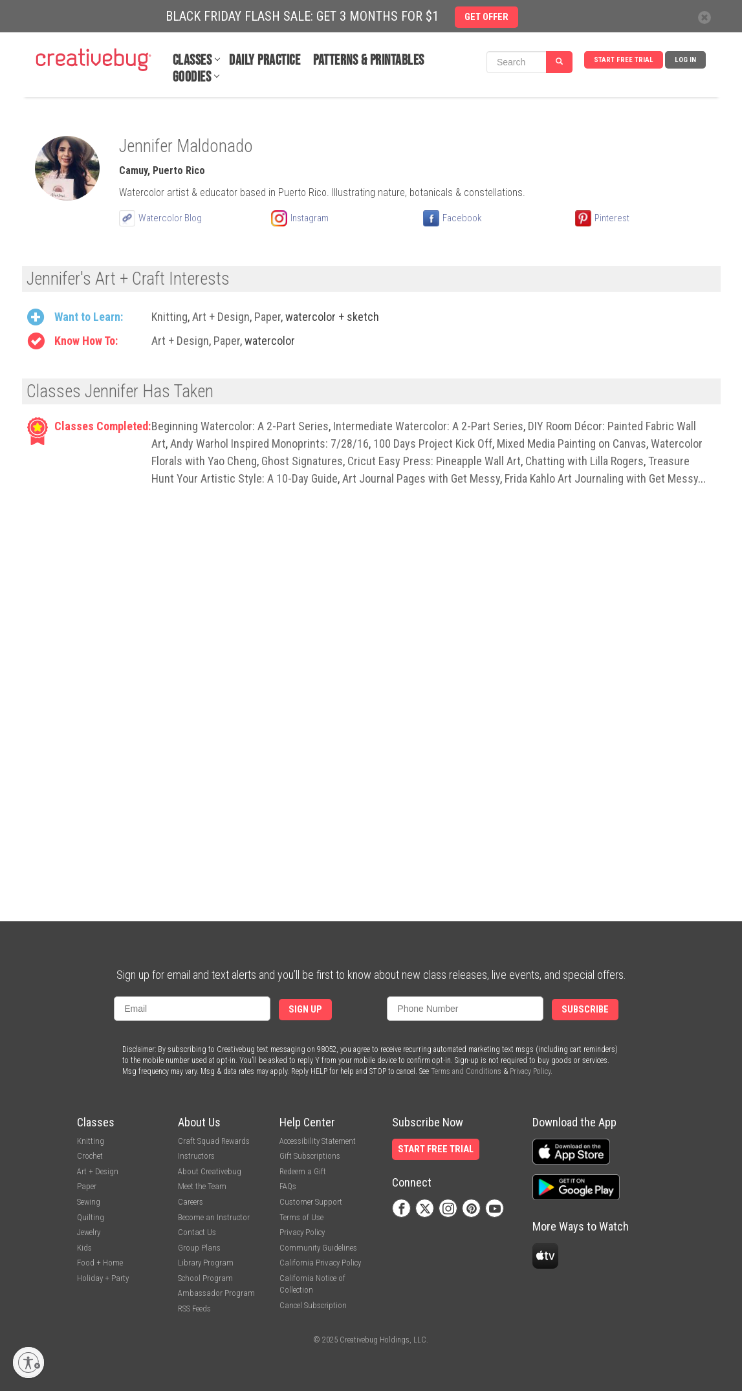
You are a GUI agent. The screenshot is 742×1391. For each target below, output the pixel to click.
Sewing (88, 1202)
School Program (205, 1278)
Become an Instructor (214, 1217)
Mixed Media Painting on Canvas (571, 443)
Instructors (196, 1156)
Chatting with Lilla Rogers (584, 461)
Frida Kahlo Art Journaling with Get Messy (601, 478)
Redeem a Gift (302, 1171)
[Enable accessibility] (28, 1362)
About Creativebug (209, 1171)
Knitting (169, 316)
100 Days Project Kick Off (432, 443)
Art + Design (221, 316)
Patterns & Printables (368, 60)
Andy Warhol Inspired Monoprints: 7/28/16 (269, 443)
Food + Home (100, 1262)
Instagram (309, 218)
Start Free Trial (623, 60)
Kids (84, 1248)
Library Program (206, 1262)
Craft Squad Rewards (214, 1141)
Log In (685, 60)
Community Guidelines (318, 1248)
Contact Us (197, 1232)
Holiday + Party (103, 1278)
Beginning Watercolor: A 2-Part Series (240, 426)
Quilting (90, 1217)
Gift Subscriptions (309, 1156)
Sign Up (305, 1009)
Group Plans (199, 1248)
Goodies (192, 77)
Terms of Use (301, 1217)
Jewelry (88, 1232)
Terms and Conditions (466, 1071)
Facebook (462, 218)
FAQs (287, 1186)
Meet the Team (202, 1186)
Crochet (90, 1156)
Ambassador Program (216, 1293)
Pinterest (612, 218)
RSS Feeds (194, 1308)
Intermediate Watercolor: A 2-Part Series (428, 426)
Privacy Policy (530, 1071)
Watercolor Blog (170, 218)
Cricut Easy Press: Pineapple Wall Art (434, 461)
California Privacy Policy (320, 1262)
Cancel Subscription (313, 1305)
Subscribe (585, 1009)
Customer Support (310, 1202)
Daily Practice (264, 60)
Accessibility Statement (317, 1141)
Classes (192, 60)
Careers (190, 1202)
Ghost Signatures (302, 461)
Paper (267, 316)
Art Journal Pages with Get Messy (421, 478)
